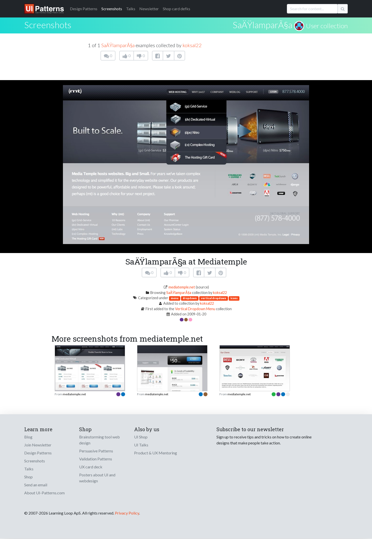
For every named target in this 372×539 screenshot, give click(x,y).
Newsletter (149, 8)
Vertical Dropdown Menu (195, 309)
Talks (130, 8)
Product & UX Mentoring (155, 452)
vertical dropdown (213, 298)
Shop (28, 476)
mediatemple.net (182, 287)
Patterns (83, 8)
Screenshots (111, 8)
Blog (28, 436)
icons (234, 298)
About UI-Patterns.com (44, 492)
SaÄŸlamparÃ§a (262, 24)
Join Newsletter (37, 444)
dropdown (190, 298)
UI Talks (141, 444)
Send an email (35, 484)
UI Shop (141, 436)
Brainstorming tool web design (99, 439)
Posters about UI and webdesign (97, 477)
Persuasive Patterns (96, 450)
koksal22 (192, 45)
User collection (327, 26)
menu (175, 298)
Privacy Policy (127, 513)
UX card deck (90, 466)
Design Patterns (38, 452)
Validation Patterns (95, 458)
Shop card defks (176, 8)
